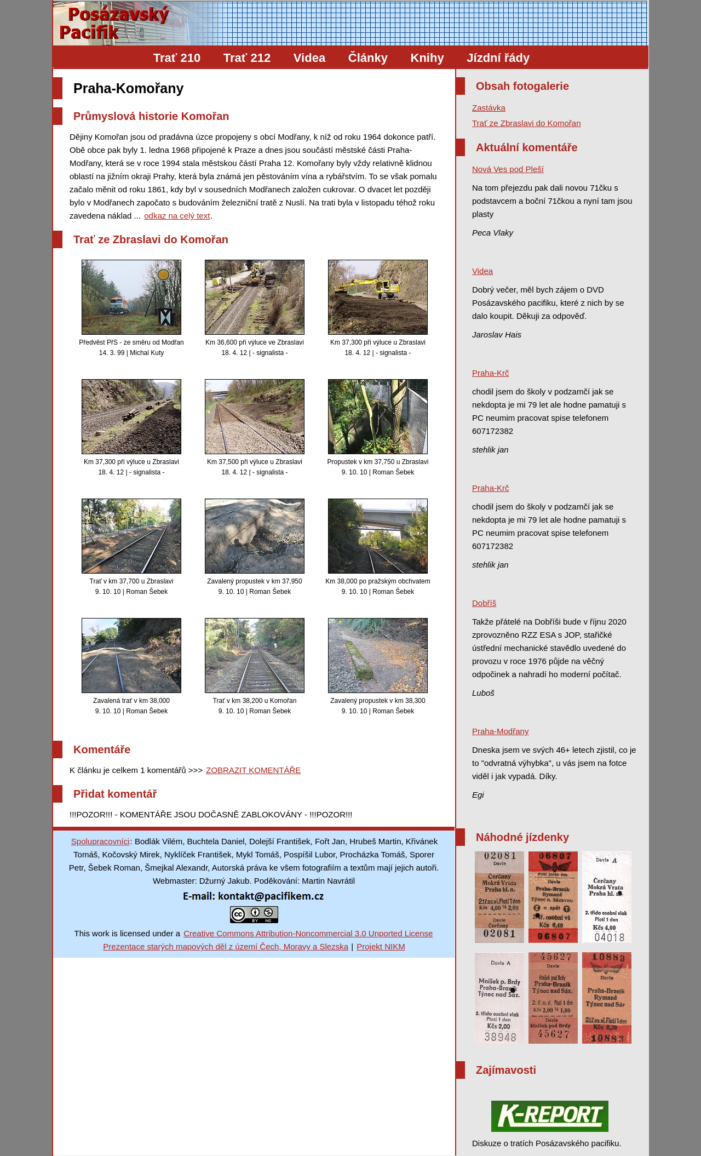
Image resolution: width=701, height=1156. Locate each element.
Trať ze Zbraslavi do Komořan (526, 123)
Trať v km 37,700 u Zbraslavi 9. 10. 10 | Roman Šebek (131, 547)
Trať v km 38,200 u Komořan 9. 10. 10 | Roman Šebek (254, 666)
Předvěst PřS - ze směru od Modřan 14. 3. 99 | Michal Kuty (131, 308)
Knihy (427, 58)
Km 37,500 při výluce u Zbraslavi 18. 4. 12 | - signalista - (254, 427)
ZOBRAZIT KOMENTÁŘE (253, 770)
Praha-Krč (490, 372)
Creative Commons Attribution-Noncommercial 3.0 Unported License (308, 933)
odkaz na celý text (177, 215)
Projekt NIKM (381, 946)
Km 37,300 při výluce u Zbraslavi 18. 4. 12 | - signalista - (378, 308)
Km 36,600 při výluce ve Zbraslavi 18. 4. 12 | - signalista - (254, 308)
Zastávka (488, 107)
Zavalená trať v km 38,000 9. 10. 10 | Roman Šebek (131, 666)
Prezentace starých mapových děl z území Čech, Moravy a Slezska (225, 946)
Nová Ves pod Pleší (508, 169)
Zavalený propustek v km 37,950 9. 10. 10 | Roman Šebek (254, 547)
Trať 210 (176, 58)
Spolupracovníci (100, 841)
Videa (309, 58)
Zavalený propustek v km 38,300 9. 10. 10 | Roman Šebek (378, 666)
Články (368, 58)
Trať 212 (247, 58)
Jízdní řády (498, 58)
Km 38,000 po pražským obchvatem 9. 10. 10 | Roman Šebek (377, 547)
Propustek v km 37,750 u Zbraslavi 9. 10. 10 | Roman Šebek (378, 427)
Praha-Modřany (500, 731)
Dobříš (484, 603)
